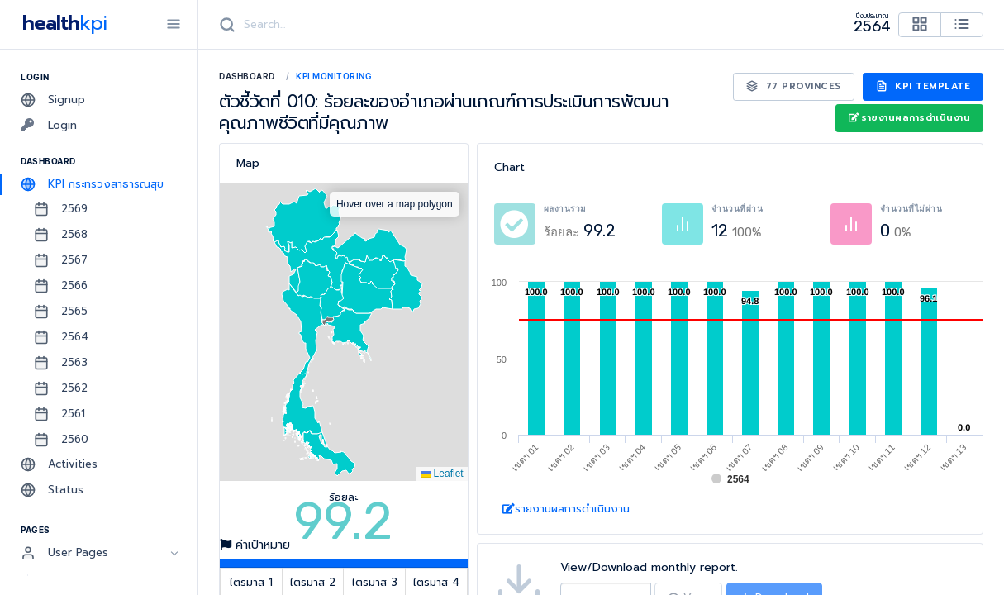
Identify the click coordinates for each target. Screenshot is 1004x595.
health (62, 23)
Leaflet (442, 473)
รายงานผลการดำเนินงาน (909, 118)
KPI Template (923, 86)
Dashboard (247, 76)
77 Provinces (793, 86)
